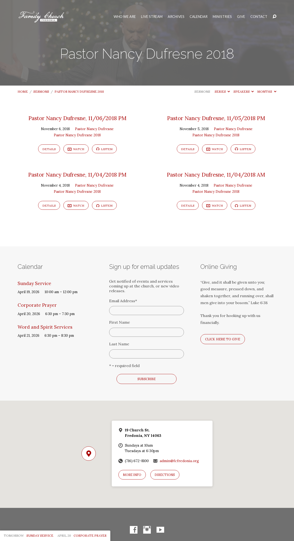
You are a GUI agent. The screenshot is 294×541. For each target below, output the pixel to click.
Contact (258, 16)
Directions (165, 475)
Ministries (222, 16)
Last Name (119, 344)
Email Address (123, 300)
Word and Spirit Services (45, 327)
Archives (176, 16)
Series (222, 92)
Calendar (199, 16)
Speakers (243, 92)
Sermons (41, 92)
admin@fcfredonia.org (179, 461)
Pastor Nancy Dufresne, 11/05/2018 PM (216, 118)
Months (266, 92)
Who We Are (125, 16)
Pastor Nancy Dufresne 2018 (79, 92)
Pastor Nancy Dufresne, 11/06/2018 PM (77, 118)
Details (49, 149)
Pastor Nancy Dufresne (94, 129)
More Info (132, 475)
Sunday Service (34, 283)
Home (23, 92)
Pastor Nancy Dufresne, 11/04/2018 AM (216, 174)
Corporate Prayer (37, 305)
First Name (119, 322)
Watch (76, 149)
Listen (104, 149)
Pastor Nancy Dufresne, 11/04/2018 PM (77, 174)
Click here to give (222, 339)
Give (241, 16)
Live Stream (151, 16)
